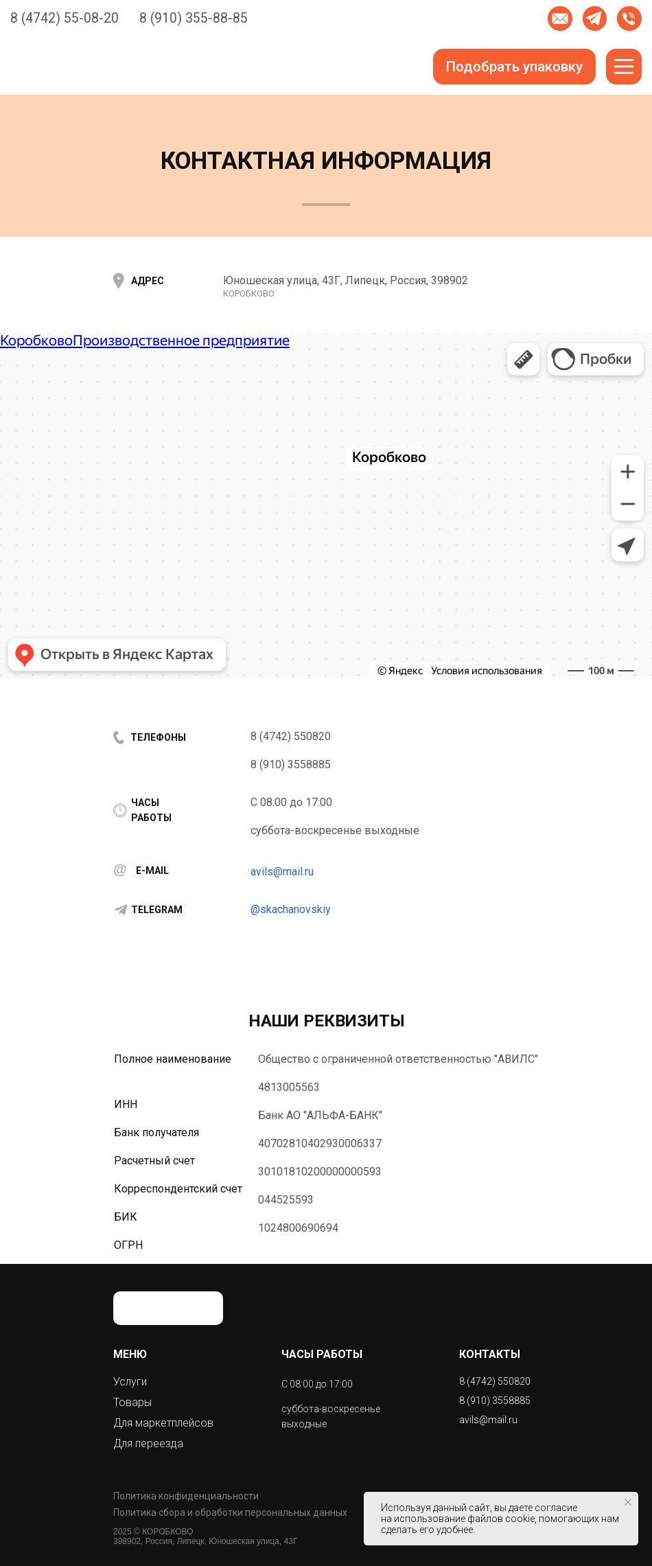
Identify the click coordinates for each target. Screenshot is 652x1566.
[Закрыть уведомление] (628, 1502)
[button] (560, 18)
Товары (132, 1402)
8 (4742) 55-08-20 (64, 18)
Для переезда (148, 1443)
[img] (595, 18)
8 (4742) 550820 (291, 736)
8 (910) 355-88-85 (193, 18)
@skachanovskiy (291, 909)
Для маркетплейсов (163, 1422)
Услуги (130, 1381)
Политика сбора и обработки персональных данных (230, 1512)
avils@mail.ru (282, 871)
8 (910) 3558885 (291, 764)
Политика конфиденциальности (186, 1495)
